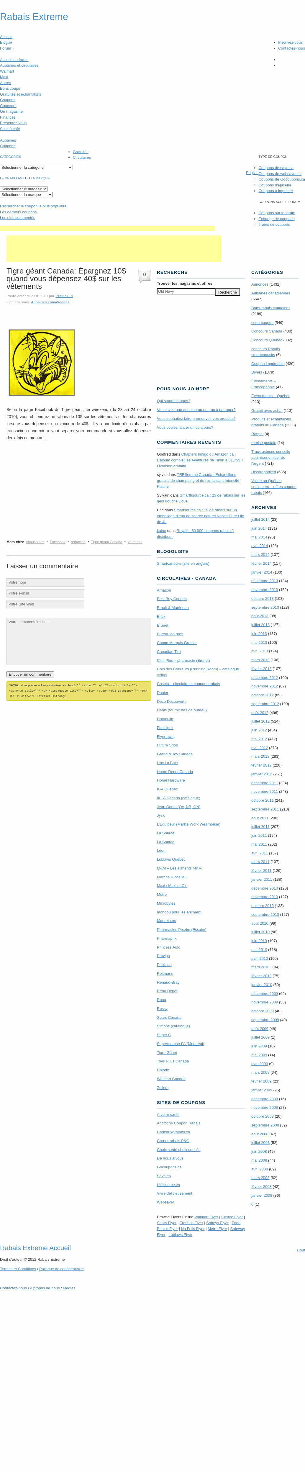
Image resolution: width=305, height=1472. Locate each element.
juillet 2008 (260, 1142)
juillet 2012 (260, 721)
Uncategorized (263, 472)
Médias (69, 1288)
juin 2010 (259, 941)
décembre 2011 (264, 783)
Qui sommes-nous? (173, 401)
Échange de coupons (276, 219)
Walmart (7, 71)
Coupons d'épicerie (274, 185)
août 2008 (259, 1134)
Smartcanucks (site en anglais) (183, 563)
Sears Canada (169, 1017)
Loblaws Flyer (180, 1234)
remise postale (263, 443)
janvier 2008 (261, 1195)
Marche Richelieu (171, 877)
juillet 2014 (260, 519)
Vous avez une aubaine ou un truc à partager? (196, 409)
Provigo (163, 956)
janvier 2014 (261, 572)
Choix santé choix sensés (178, 1149)
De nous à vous (170, 1158)
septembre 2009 (265, 1020)
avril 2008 (259, 1169)
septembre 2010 (265, 914)
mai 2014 (259, 537)
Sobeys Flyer (217, 1223)
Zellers (162, 1087)
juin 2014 (259, 528)
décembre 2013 (264, 581)
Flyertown (165, 736)
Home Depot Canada (175, 771)
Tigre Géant (167, 1052)
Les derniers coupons (18, 212)
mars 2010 (260, 967)
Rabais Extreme (34, 17)
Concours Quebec (266, 340)
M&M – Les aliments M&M (179, 868)
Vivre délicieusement (174, 1193)
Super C (164, 1035)
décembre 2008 (264, 1099)
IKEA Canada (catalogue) (178, 798)
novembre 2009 (264, 1002)
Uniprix (163, 1070)
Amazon (164, 590)
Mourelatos (166, 920)
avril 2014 (259, 545)
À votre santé (168, 1114)
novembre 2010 (264, 897)
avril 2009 (259, 1064)
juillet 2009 (260, 1037)
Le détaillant (12, 178)
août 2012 (259, 712)
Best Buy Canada (172, 599)
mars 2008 (260, 1177)
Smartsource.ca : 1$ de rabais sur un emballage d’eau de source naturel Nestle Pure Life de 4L (200, 516)
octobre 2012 (262, 695)
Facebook (57, 542)
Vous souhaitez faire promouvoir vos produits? (196, 418)
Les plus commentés (17, 217)
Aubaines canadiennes (50, 302)
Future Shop (167, 745)
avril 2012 (259, 748)
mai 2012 (259, 739)
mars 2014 (260, 554)
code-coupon (262, 322)
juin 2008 (259, 1151)
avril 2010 (259, 958)
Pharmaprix (166, 938)
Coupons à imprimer (275, 191)
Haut (301, 1250)
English (252, 173)
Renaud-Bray (168, 982)
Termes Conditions (18, 1269)
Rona (161, 1000)
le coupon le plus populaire (33, 206)
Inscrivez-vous (290, 42)
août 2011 (259, 818)
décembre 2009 (264, 993)
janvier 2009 (261, 1090)
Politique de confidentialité (61, 1269)
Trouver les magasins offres (184, 283)
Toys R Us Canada (173, 1061)
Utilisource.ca (168, 1185)
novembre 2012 (264, 686)
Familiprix (165, 728)
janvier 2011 (261, 879)
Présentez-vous (13, 123)
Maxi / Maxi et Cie (172, 885)
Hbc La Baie (167, 763)
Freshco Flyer (191, 1223)
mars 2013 (260, 660)
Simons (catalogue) (173, 1026)
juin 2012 (259, 730)
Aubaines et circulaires (19, 65)
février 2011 (261, 870)
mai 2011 (259, 844)
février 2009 (261, 1081)
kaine (161, 530)
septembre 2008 (265, 1125)
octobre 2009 (262, 1011)
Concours (8, 106)
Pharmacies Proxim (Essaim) (181, 929)
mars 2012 (260, 756)
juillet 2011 (260, 826)
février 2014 (261, 563)
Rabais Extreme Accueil (35, 1248)
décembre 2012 (264, 677)
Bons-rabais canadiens (270, 308)
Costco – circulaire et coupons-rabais (188, 684)
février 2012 (261, 765)
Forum (7, 48)
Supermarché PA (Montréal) (180, 1044)
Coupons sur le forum (276, 213)
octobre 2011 (262, 800)
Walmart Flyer (206, 1217)
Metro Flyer (217, 1229)
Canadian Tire (169, 651)
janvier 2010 (261, 985)
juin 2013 (259, 633)
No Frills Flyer (192, 1229)
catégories (10, 156)
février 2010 (261, 976)
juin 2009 (259, 1046)
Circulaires (82, 157)
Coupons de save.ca (275, 168)
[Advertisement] (107, 228)
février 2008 (261, 1186)
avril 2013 (259, 651)
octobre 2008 (262, 1116)
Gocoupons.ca (169, 1167)
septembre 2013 (265, 607)
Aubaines (8, 140)
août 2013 (259, 616)
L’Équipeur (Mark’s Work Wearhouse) (188, 824)
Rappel (257, 434)
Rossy (162, 1008)
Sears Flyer (166, 1223)
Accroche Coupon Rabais (178, 1123)
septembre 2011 (265, 809)
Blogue (6, 42)
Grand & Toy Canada (175, 754)
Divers (256, 372)
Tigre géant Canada (106, 542)
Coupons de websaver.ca (279, 173)
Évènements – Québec (270, 396)
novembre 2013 (264, 589)
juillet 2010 (260, 932)
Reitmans (165, 973)
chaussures (35, 542)
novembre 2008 (264, 1107)
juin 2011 (259, 835)
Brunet (162, 625)
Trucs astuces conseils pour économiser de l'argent (270, 457)
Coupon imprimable (268, 363)
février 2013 (261, 669)
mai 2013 (259, 642)
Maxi (4, 77)
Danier (162, 692)
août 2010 (259, 923)
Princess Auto (169, 947)
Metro (162, 894)
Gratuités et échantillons (20, 94)
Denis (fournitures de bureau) (182, 710)
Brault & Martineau (173, 607)
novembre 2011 (264, 791)
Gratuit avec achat (267, 410)
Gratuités (80, 152)
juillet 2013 (260, 625)
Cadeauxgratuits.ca (173, 1132)
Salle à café (10, 129)
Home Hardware (171, 780)
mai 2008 (259, 1160)
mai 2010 (259, 949)
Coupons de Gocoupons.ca (281, 179)
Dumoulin (165, 719)
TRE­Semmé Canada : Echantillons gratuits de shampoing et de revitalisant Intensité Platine (198, 480)
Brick (161, 616)
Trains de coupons (274, 224)
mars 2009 (260, 1072)
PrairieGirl (64, 296)
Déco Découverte (171, 701)
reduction (78, 542)
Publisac (164, 964)
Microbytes (166, 903)
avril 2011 (259, 853)
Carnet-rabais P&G (173, 1141)
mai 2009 (259, 1055)
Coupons (7, 100)
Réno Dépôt (167, 991)
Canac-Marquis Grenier (177, 643)
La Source (165, 833)
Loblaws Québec (171, 859)
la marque (40, 178)
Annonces (259, 284)
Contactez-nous (291, 48)
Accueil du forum (14, 60)
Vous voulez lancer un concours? (185, 427)
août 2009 (259, 1028)
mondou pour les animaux (179, 912)
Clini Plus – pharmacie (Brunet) (183, 660)
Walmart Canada (171, 1079)
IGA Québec (167, 789)
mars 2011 (260, 861)
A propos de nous (45, 1288)
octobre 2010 (262, 905)
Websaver (165, 1202)
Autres (5, 83)
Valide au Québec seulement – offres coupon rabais (273, 487)
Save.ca (164, 1176)
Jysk (161, 815)
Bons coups (10, 88)
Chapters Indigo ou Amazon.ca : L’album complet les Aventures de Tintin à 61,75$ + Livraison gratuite (200, 460)
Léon (161, 850)
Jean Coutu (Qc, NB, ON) (178, 807)
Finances (8, 117)
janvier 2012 (261, 774)
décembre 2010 (264, 888)
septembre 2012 (265, 704)
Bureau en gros (170, 634)
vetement (135, 542)
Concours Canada (266, 331)
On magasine (11, 111)
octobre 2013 (262, 598)
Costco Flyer (232, 1217)
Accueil (6, 37)
